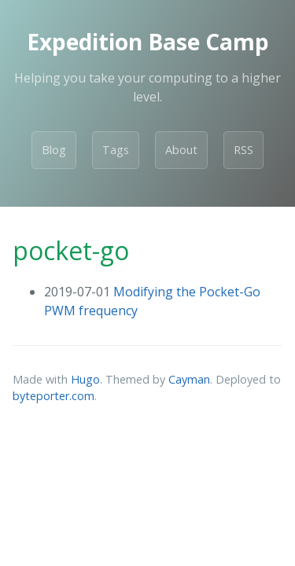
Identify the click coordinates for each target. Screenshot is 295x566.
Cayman (189, 379)
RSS (243, 149)
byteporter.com (53, 395)
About (181, 149)
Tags (115, 149)
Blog (54, 149)
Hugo (85, 379)
